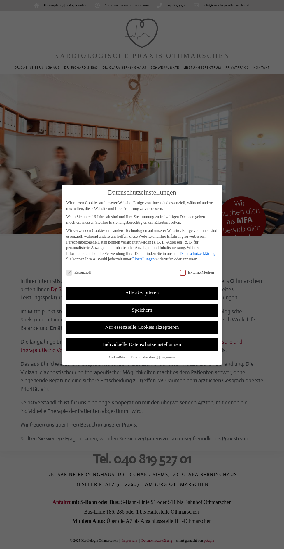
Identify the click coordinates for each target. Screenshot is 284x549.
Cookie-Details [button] (119, 352)
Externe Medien (197, 267)
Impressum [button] (168, 352)
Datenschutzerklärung (197, 248)
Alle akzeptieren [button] (142, 288)
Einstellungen (143, 253)
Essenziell (78, 267)
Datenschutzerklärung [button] (145, 352)
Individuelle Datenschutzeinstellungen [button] (142, 339)
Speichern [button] (142, 305)
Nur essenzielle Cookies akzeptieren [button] (142, 322)
